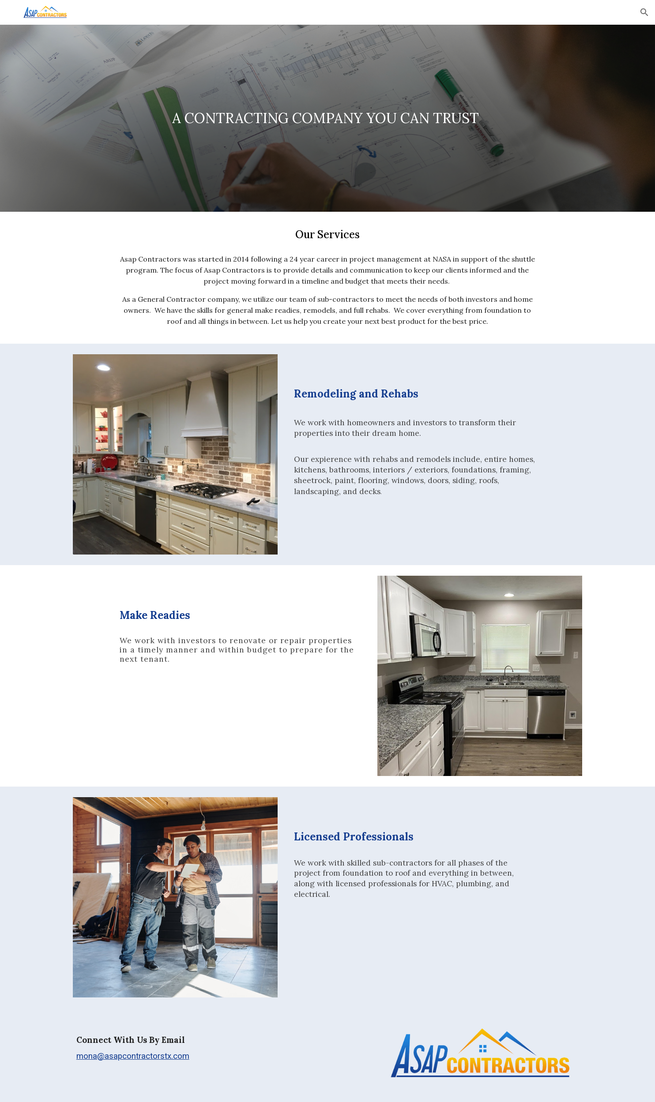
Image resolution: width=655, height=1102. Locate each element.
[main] (327, 118)
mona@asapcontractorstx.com (132, 1056)
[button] (644, 12)
